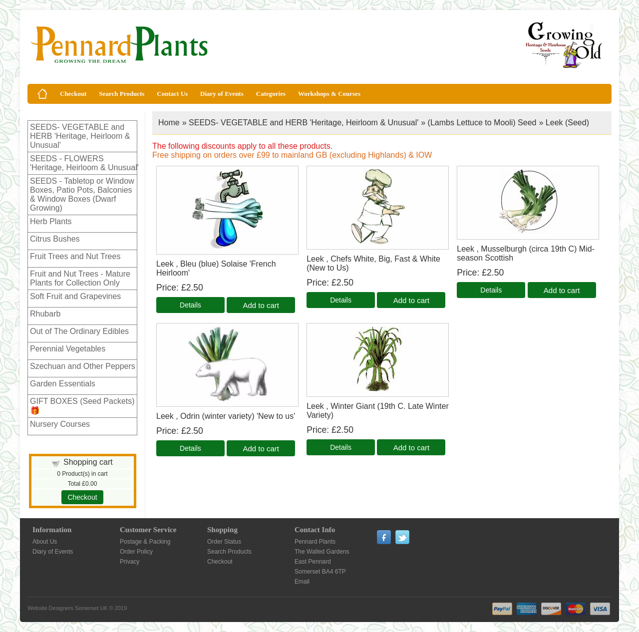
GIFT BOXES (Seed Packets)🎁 (82, 406)
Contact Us (172, 93)
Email (302, 581)
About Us (44, 541)
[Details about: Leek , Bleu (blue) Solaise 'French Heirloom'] (190, 305)
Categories (271, 93)
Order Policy (136, 551)
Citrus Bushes (55, 239)
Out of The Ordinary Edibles (79, 331)
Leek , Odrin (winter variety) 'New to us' (225, 416)
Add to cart (261, 305)
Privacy (129, 561)
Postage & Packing (145, 541)
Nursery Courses (60, 424)
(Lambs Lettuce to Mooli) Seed (482, 122)
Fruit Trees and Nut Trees (75, 256)
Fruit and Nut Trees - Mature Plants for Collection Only (80, 278)
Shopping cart (88, 462)
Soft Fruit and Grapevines (75, 296)
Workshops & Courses (329, 93)
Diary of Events (222, 93)
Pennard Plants (315, 541)
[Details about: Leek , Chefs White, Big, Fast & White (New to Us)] (341, 300)
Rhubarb (45, 314)
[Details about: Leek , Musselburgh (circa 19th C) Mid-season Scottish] (491, 290)
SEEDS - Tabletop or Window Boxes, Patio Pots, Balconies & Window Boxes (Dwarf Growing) (82, 194)
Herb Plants (51, 221)
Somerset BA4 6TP (320, 571)
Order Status (224, 541)
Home (169, 122)
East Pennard (313, 561)
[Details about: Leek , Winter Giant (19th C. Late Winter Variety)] (341, 447)
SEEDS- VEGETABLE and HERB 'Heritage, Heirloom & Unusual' (80, 136)
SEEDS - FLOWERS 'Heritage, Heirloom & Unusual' (84, 163)
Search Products (121, 93)
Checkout (73, 93)
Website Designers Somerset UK (67, 608)
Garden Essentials (62, 383)
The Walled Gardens (322, 551)
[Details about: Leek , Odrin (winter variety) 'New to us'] (190, 448)
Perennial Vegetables (67, 348)
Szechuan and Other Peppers (82, 366)
